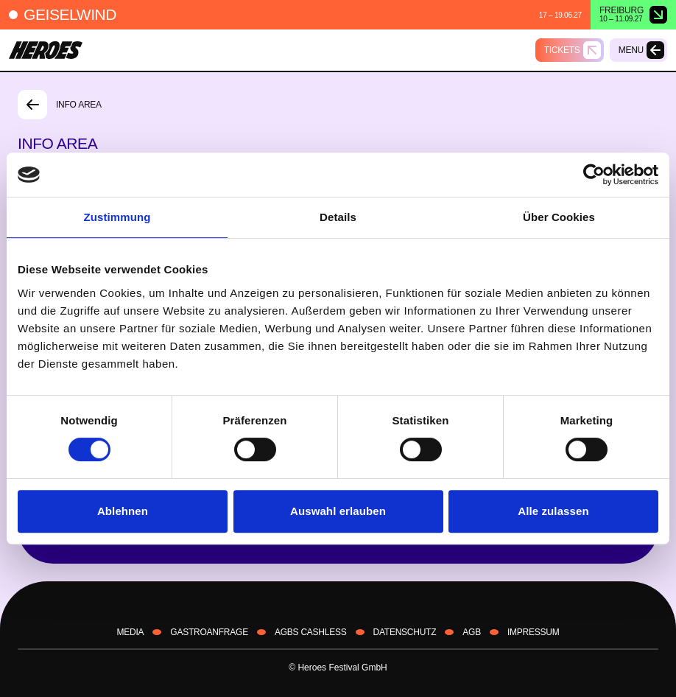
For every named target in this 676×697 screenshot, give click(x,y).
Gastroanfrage (209, 632)
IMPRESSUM (533, 632)
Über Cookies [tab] (559, 217)
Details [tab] (338, 217)
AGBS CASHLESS (311, 632)
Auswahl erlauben (338, 511)
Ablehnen (122, 511)
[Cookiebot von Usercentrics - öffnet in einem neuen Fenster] (593, 175)
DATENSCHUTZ (405, 632)
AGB (471, 632)
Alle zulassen (553, 511)
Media (130, 632)
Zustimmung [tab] (117, 217)
